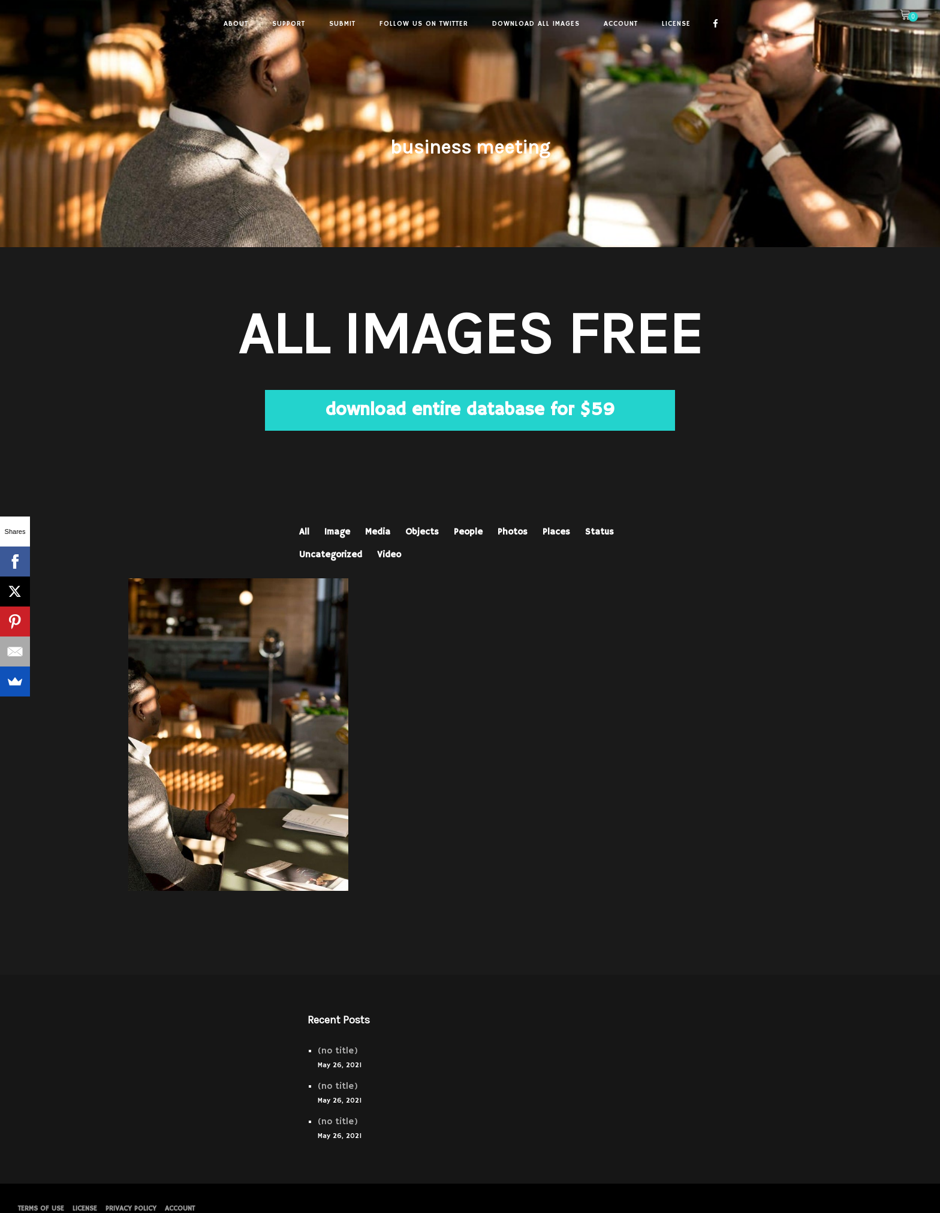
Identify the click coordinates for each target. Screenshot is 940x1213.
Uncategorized (330, 554)
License (85, 1208)
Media (377, 532)
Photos (513, 532)
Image (337, 532)
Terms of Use (41, 1208)
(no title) (338, 1050)
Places (556, 532)
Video (389, 554)
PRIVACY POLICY (131, 1208)
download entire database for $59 (470, 410)
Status (599, 532)
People (468, 532)
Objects (422, 532)
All (304, 532)
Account (180, 1208)
